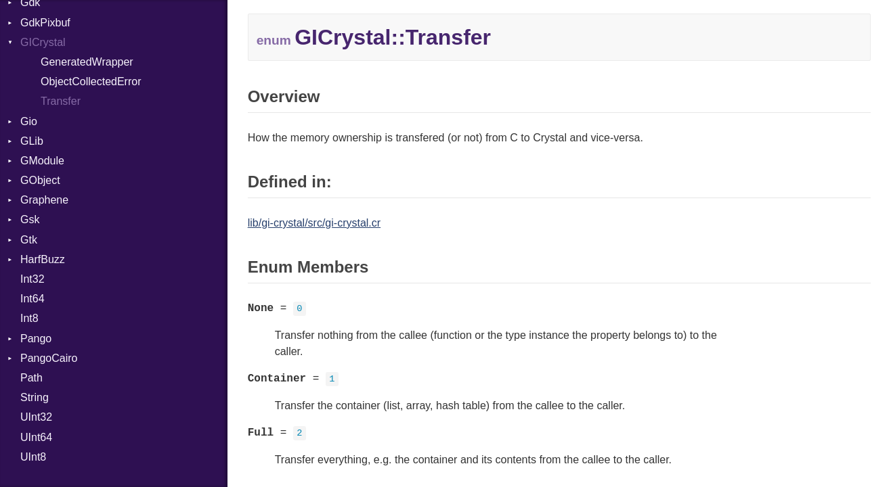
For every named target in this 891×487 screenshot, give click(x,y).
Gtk (28, 240)
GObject (40, 180)
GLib (31, 141)
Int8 (29, 318)
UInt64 (36, 437)
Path (31, 378)
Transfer (61, 101)
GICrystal (43, 42)
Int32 (32, 279)
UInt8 (33, 457)
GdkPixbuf (45, 22)
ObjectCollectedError (91, 81)
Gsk (29, 219)
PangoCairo (49, 358)
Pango (35, 338)
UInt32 (36, 417)
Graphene (44, 200)
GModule (42, 160)
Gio (28, 121)
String (34, 397)
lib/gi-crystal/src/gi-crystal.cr (314, 223)
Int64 (32, 298)
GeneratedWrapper (87, 62)
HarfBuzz (42, 259)
